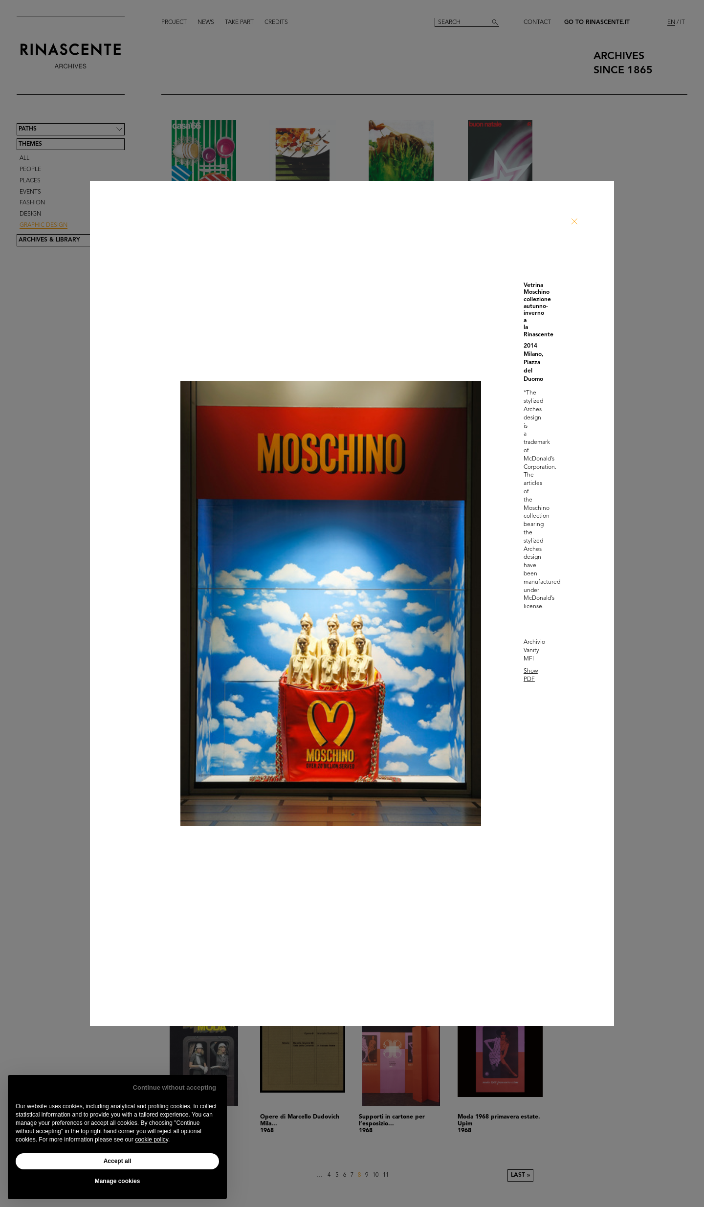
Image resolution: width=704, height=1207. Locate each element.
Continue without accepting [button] (174, 1087)
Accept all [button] (118, 1161)
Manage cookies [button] (117, 1181)
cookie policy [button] (151, 1139)
